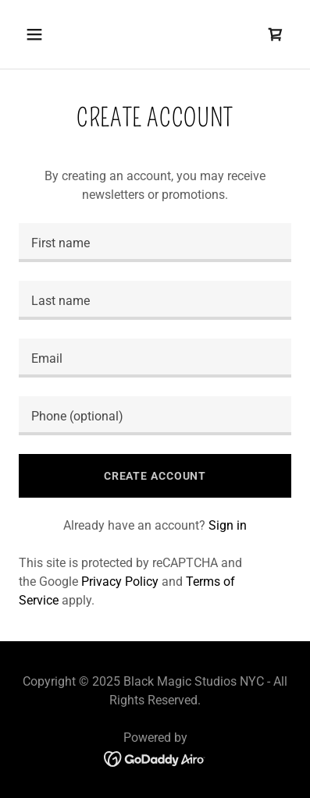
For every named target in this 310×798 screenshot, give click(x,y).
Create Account (155, 476)
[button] (39, 34)
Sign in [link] (227, 525)
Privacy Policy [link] (120, 581)
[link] (275, 34)
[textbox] (155, 242)
